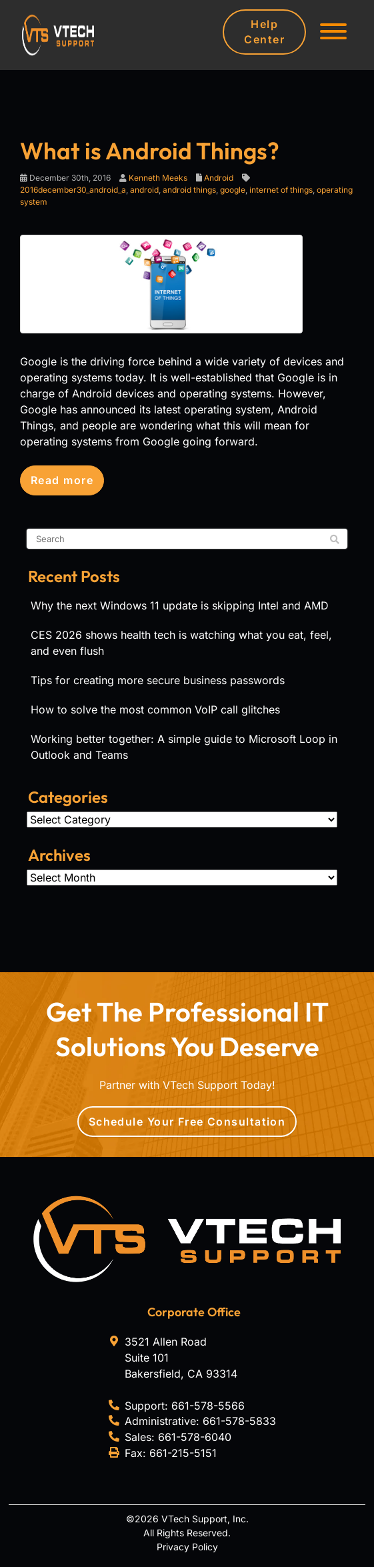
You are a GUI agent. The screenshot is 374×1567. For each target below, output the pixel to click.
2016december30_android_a (73, 190)
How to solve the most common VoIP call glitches (155, 709)
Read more (62, 480)
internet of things (281, 190)
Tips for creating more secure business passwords (158, 680)
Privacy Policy (187, 1546)
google (232, 190)
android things (189, 190)
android (144, 190)
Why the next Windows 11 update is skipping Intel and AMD (180, 605)
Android (218, 178)
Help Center (264, 31)
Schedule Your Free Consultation (187, 1121)
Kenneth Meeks (158, 178)
